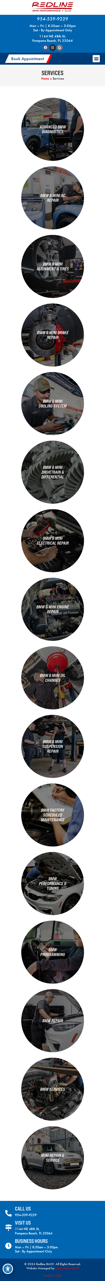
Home (45, 78)
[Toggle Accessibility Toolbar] (8, 1269)
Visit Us (23, 1223)
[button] (28, 58)
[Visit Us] (8, 1227)
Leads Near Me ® (67, 1268)
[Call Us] (8, 1213)
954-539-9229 (52, 19)
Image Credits (52, 1275)
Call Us (23, 1208)
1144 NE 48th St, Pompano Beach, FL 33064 (52, 38)
